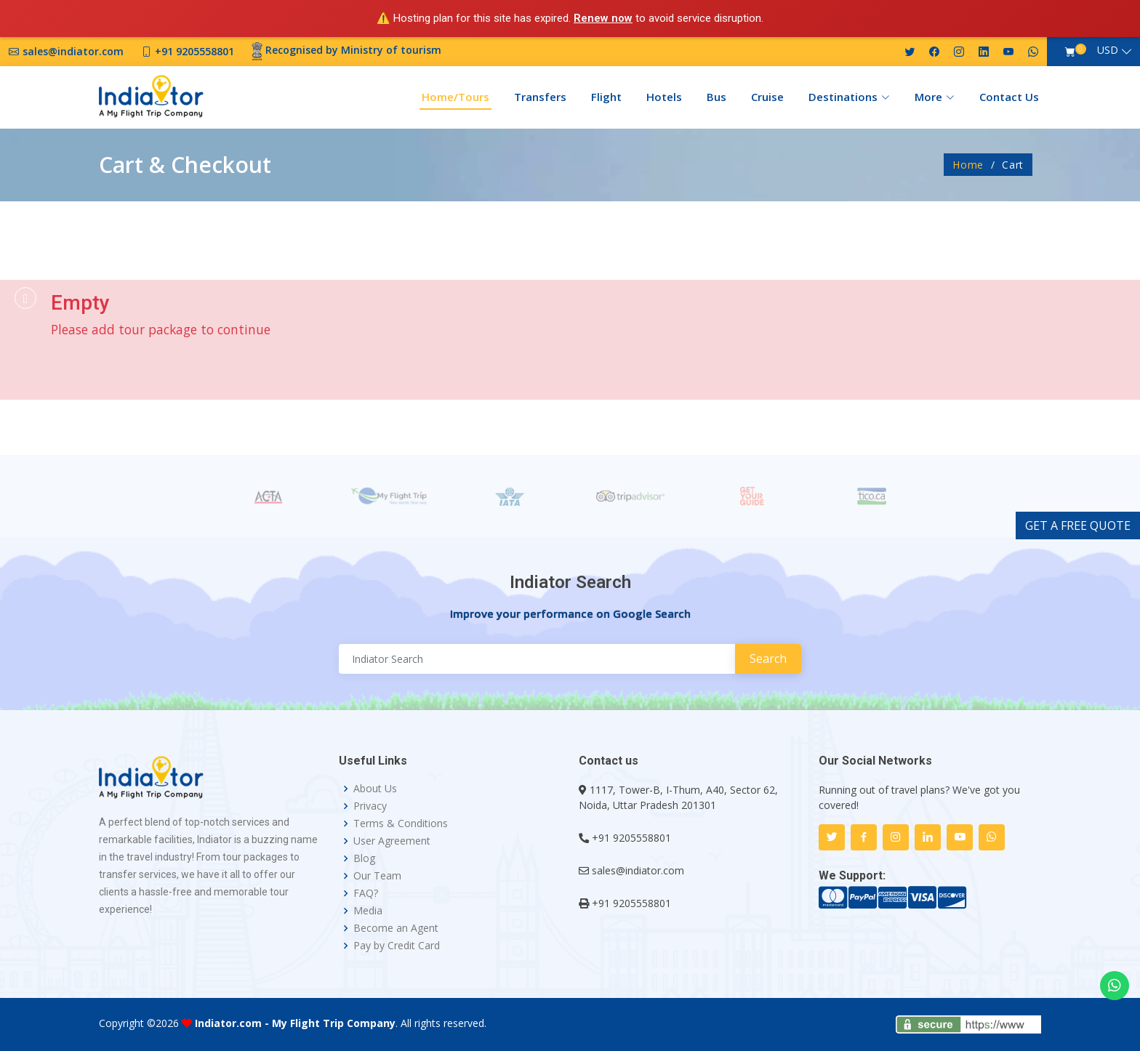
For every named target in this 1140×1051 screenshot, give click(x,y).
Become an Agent (395, 928)
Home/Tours (455, 96)
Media (367, 911)
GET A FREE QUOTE (1078, 525)
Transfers (540, 96)
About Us (375, 789)
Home (968, 165)
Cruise (767, 96)
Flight (606, 96)
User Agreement (391, 841)
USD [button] (1107, 50)
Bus (716, 96)
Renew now (603, 18)
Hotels (664, 96)
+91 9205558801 (631, 838)
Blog (364, 858)
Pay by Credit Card (396, 946)
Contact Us (1009, 96)
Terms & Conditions (400, 823)
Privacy (370, 806)
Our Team (377, 876)
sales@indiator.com (638, 870)
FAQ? (365, 893)
